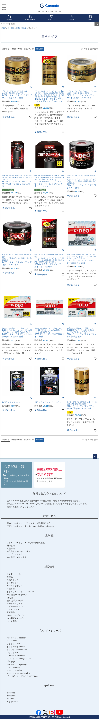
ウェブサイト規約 (14, 554)
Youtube (10, 699)
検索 (96, 24)
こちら (32, 506)
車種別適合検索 (30, 17)
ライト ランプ (13, 609)
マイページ (71, 17)
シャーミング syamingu (17, 664)
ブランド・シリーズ (49, 630)
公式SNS (49, 685)
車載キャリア (13, 580)
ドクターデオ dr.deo (16, 647)
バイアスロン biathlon (16, 638)
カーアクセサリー (14, 586)
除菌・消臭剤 (21, 28)
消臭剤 (10, 597)
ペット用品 (12, 621)
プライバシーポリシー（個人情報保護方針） (26, 542)
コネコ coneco (13, 667)
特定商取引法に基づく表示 (18, 551)
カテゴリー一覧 (14, 574)
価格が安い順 (17, 49)
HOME (3, 28)
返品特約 (11, 548)
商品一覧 (9, 17)
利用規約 (11, 545)
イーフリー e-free (14, 670)
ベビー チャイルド (15, 606)
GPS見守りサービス (16, 618)
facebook (11, 693)
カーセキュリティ (14, 603)
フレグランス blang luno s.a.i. (20, 658)
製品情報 (49, 566)
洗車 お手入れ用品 (15, 600)
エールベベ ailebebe (16, 655)
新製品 (10, 577)
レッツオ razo (13, 652)
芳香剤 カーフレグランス (18, 594)
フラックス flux (13, 644)
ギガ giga (11, 661)
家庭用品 (11, 612)
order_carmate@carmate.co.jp (40, 526)
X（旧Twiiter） (13, 702)
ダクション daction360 (17, 649)
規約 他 (49, 535)
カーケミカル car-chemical (18, 673)
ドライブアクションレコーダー (20, 592)
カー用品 (11, 28)
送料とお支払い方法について (49, 493)
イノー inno (12, 641)
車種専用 (11, 589)
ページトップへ (95, 456)
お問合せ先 (49, 515)
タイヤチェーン (14, 583)
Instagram (11, 696)
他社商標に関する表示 (16, 557)
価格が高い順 (29, 49)
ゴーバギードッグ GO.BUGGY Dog (22, 676)
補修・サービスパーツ (16, 615)
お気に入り (51, 17)
